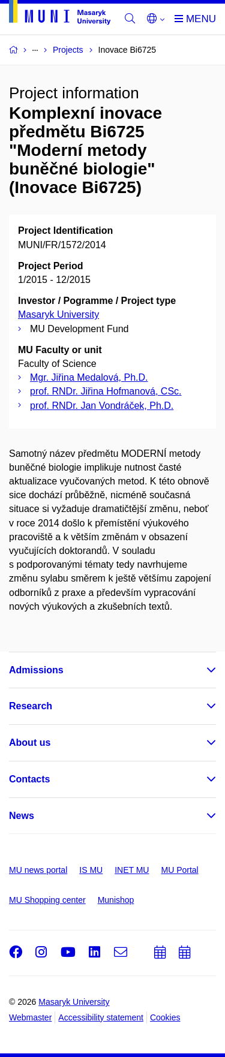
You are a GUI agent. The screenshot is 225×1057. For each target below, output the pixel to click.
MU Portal (179, 870)
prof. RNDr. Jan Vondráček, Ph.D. (101, 405)
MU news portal (38, 870)
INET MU (132, 870)
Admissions (36, 670)
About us (29, 742)
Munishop (116, 900)
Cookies (165, 1017)
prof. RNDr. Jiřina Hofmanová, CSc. (106, 391)
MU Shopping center (47, 900)
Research (30, 706)
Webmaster (30, 1017)
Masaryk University (58, 314)
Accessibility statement (100, 1017)
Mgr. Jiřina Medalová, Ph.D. (89, 377)
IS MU (91, 870)
